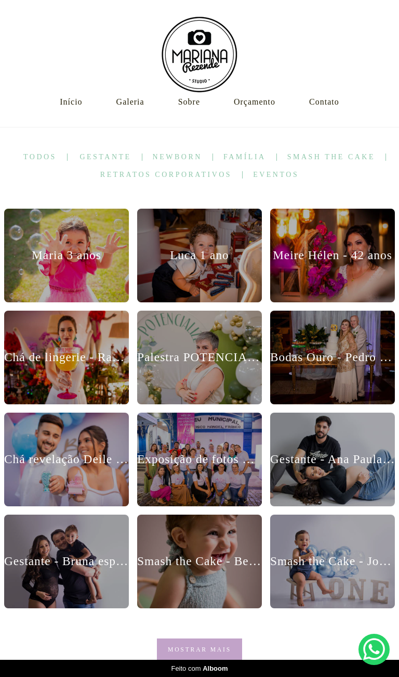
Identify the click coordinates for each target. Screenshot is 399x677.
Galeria (130, 101)
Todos (40, 157)
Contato (324, 101)
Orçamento (254, 101)
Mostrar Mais (199, 649)
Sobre (189, 101)
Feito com (199, 668)
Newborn (177, 157)
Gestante (105, 157)
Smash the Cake (331, 157)
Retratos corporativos (166, 174)
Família (244, 157)
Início (71, 101)
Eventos (276, 174)
